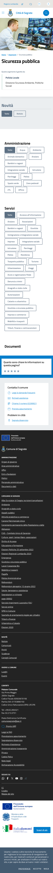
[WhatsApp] (3, 778)
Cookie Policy (7, 756)
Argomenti (12, 54)
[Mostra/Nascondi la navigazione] (3, 12)
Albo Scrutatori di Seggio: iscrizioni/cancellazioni (22, 500)
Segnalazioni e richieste (12, 594)
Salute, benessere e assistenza (15, 590)
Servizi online (7, 606)
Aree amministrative (10, 465)
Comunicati (6, 645)
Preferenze (24, 869)
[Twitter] (12, 778)
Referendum (7, 582)
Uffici (4, 470)
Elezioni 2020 (7, 627)
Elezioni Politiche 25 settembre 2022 (17, 549)
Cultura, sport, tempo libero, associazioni (19, 537)
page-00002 (7, 598)
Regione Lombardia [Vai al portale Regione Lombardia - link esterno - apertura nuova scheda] (11, 4)
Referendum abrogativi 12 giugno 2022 (18, 586)
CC (3, 787)
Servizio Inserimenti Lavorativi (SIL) (17, 602)
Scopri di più (42, 830)
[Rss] (25, 778)
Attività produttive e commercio (15, 516)
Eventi (4, 675)
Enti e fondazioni (9, 474)
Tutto (7, 113)
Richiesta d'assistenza (11, 744)
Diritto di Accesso (9, 541)
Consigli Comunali (9, 657)
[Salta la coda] (22, 4)
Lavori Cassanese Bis (10, 565)
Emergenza (6, 557)
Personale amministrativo (13, 482)
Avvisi (4, 649)
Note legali (6, 760)
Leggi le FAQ (7, 732)
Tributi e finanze (8, 619)
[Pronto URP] (30, 4)
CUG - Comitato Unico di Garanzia (16, 533)
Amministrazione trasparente (14, 748)
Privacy (5, 752)
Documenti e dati (9, 486)
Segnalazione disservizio (12, 740)
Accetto (37, 869)
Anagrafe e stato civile (11, 508)
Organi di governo (9, 461)
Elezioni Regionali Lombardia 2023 (16, 553)
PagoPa (5, 574)
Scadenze (6, 653)
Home (4, 54)
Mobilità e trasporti (10, 570)
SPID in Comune (8, 610)
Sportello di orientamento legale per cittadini (21, 615)
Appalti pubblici (8, 512)
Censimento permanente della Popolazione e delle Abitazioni (23, 527)
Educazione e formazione (12, 545)
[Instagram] (21, 778)
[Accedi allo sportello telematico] (39, 4)
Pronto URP (9, 726)
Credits (5, 790)
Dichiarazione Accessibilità (13, 764)
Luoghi (4, 671)
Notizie (20, 113)
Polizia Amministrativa (11, 578)
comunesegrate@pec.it (11, 721)
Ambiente (6, 504)
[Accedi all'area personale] (48, 4)
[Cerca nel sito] (46, 13)
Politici (4, 478)
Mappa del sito (8, 793)
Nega (46, 869)
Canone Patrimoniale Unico (13, 520)
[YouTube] (16, 778)
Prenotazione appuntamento (14, 736)
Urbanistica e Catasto (11, 623)
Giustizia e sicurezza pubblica (14, 561)
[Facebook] (7, 778)
